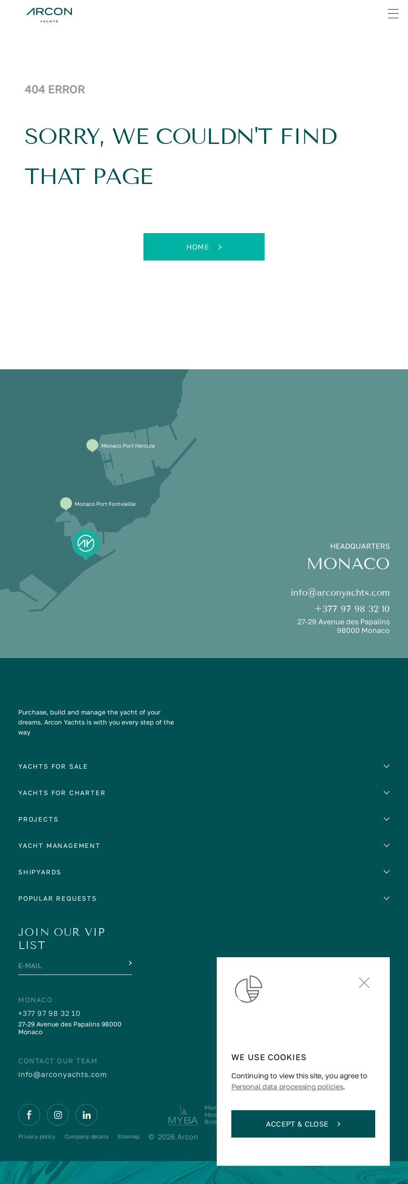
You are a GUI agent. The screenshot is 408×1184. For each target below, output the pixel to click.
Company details (86, 1136)
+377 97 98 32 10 (352, 609)
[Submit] (129, 963)
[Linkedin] (86, 1115)
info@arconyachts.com (340, 592)
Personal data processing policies (287, 1086)
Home (204, 246)
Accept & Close (303, 1123)
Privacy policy (37, 1136)
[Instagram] (58, 1115)
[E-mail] (66, 966)
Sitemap (128, 1136)
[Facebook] (29, 1115)
